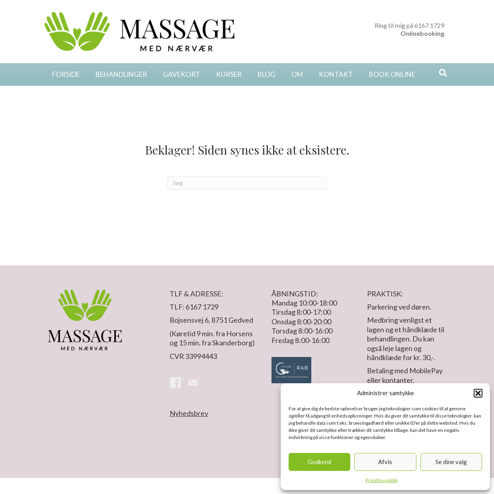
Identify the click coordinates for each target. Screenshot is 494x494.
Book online (392, 74)
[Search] (443, 73)
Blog (266, 74)
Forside (66, 74)
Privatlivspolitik (381, 480)
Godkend (319, 461)
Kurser (229, 74)
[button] (478, 393)
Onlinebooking (422, 33)
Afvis (385, 461)
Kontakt (336, 74)
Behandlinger (121, 74)
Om (297, 74)
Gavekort (181, 74)
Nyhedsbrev (189, 413)
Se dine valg (451, 461)
